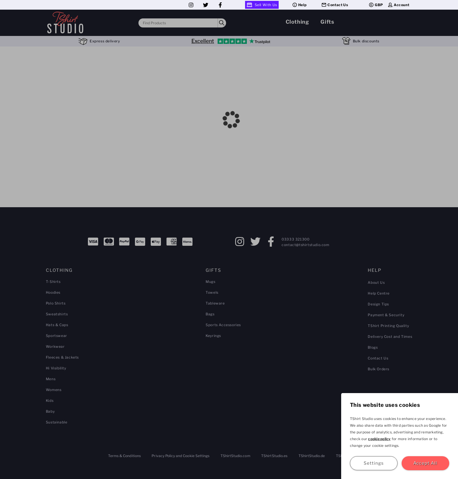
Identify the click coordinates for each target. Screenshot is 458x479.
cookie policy (379, 439)
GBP (375, 5)
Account (398, 5)
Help (299, 5)
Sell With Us (262, 5)
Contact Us (334, 5)
